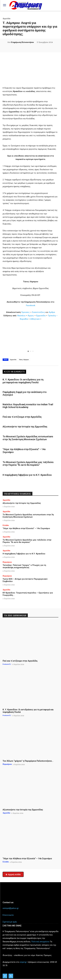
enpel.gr (23, 962)
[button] (30, 340)
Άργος (31, 315)
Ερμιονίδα (41, 315)
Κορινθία (24, 319)
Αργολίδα (6, 18)
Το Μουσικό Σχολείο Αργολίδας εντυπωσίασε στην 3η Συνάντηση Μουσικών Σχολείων (28, 438)
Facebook (30, 305)
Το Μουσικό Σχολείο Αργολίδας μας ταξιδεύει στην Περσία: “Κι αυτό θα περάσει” (28, 463)
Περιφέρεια (7, 562)
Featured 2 (7, 664)
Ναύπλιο (21, 315)
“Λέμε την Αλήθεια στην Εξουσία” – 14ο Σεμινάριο (26, 528)
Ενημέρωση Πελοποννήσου (22, 42)
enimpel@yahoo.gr (11, 908)
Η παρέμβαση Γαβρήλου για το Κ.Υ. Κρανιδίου (27, 475)
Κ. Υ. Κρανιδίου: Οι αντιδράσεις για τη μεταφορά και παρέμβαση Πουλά (23, 381)
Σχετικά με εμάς (10, 922)
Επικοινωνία (8, 915)
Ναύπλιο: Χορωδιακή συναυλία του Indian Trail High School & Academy (28, 406)
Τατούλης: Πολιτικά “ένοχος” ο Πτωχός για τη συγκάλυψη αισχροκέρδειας (24, 566)
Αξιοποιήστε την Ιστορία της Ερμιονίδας (25, 426)
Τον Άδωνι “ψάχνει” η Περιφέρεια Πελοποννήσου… (28, 761)
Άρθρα (52, 312)
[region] (30, 340)
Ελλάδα (6, 525)
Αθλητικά (35, 319)
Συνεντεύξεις (38, 312)
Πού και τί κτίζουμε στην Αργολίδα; (22, 416)
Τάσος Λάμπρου (24, 359)
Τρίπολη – (53, 315)
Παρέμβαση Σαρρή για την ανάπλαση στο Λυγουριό (25, 393)
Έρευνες (26, 312)
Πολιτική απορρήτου (40, 941)
